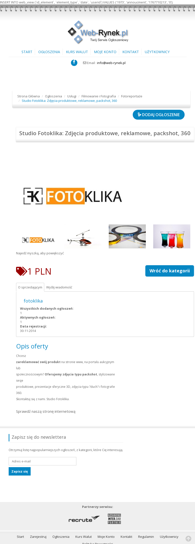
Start (27, 51)
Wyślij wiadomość (61, 279)
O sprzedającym (31, 279)
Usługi (71, 96)
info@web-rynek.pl (111, 63)
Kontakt (130, 51)
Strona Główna (28, 96)
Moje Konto (105, 51)
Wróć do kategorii (170, 262)
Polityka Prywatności (97, 527)
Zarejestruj (38, 520)
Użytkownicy (157, 51)
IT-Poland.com (28, 539)
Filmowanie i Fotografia (99, 96)
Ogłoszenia (49, 51)
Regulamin (146, 520)
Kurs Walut (77, 51)
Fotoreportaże (131, 96)
